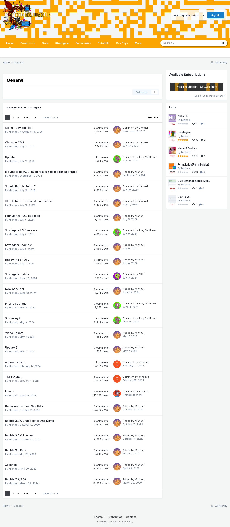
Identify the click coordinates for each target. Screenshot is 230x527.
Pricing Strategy (15, 303)
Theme (99, 516)
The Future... (13, 376)
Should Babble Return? (20, 186)
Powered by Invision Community (115, 521)
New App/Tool (14, 289)
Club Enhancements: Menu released (29, 201)
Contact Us (115, 516)
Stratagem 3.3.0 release (21, 230)
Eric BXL (143, 391)
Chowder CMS (14, 142)
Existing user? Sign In (188, 15)
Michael (13, 131)
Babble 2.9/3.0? (15, 479)
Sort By (153, 117)
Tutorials (103, 43)
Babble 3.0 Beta (15, 450)
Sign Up (215, 15)
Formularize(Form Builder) (193, 164)
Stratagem (62, 43)
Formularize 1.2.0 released (22, 215)
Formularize (83, 43)
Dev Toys (122, 43)
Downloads (27, 43)
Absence (11, 464)
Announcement (15, 362)
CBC (141, 274)
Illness (9, 391)
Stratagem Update (17, 274)
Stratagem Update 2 (18, 245)
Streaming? (12, 318)
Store (45, 43)
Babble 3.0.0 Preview (19, 435)
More (138, 43)
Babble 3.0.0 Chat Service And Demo (29, 420)
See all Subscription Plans (210, 95)
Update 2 (11, 347)
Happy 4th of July (17, 259)
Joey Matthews (148, 156)
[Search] (181, 43)
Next (27, 117)
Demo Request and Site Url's (24, 406)
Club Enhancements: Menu (194, 180)
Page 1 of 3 (50, 117)
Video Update (14, 332)
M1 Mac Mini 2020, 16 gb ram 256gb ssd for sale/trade (41, 171)
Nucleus (183, 116)
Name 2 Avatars (187, 148)
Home (10, 44)
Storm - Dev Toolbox (18, 127)
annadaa (144, 362)
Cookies (131, 516)
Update (10, 157)
